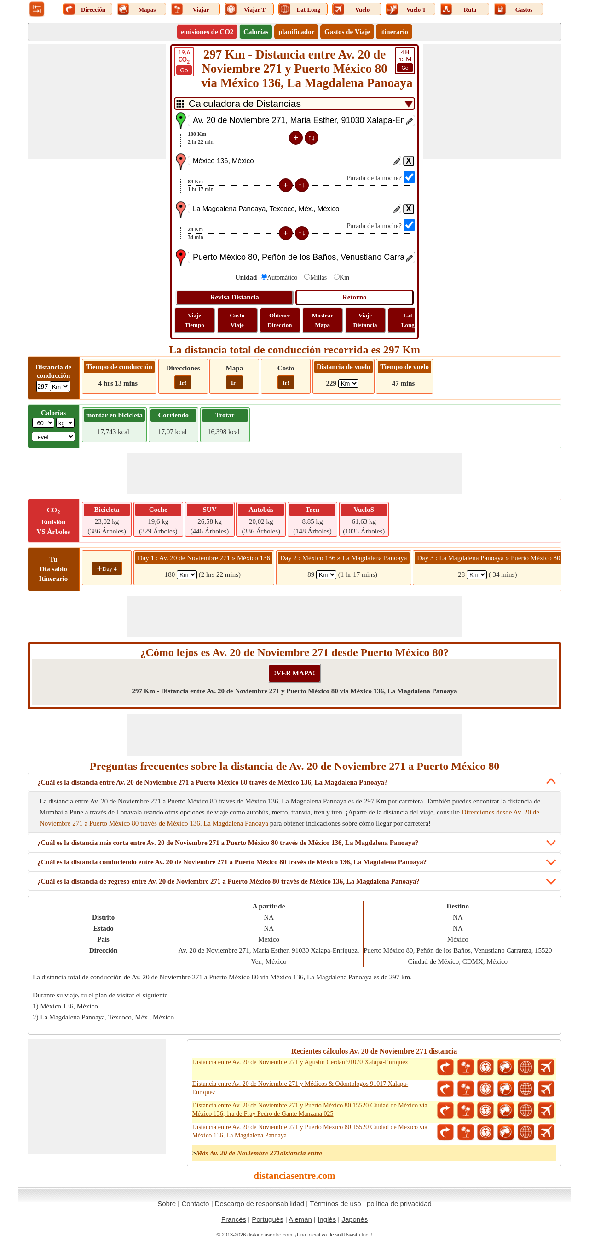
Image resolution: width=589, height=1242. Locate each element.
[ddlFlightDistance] (348, 383)
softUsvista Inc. (352, 1234)
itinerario (394, 31)
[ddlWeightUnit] (65, 423)
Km (344, 277)
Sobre (166, 1203)
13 (405, 60)
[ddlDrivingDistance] (59, 386)
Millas (318, 277)
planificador (296, 31)
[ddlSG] (53, 436)
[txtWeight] (43, 423)
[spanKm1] (187, 574)
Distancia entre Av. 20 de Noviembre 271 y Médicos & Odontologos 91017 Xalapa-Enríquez (300, 1088)
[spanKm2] (326, 574)
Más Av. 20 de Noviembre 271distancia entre (259, 1153)
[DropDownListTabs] (294, 103)
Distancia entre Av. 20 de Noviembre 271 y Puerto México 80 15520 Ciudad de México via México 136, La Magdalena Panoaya (309, 1131)
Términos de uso (335, 1203)
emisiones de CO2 (207, 31)
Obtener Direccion (279, 320)
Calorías (255, 31)
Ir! (182, 382)
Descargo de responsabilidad (259, 1203)
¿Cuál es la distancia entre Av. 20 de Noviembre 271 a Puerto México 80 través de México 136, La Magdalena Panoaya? (212, 782)
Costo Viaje (237, 320)
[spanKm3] (477, 574)
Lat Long (408, 320)
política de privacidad (399, 1203)
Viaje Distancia (365, 320)
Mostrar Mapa (322, 320)
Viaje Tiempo (194, 320)
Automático (282, 277)
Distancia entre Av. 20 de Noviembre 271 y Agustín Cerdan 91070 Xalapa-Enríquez (300, 1062)
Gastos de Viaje (347, 31)
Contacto (195, 1203)
